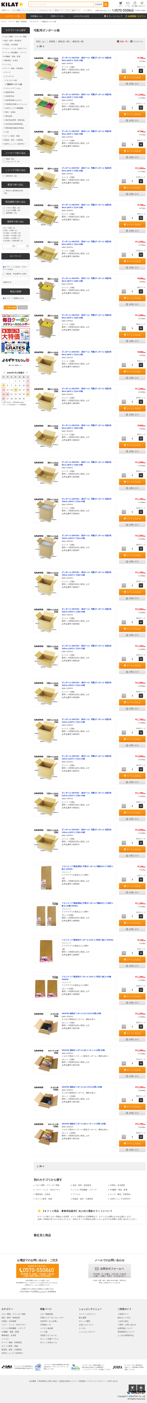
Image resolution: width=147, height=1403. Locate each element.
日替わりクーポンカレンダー (52, 1318)
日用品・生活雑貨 (117, 1185)
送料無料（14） (12, 213)
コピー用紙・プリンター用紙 (47, 1185)
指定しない (41, 41)
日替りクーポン (58, 16)
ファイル (76, 1194)
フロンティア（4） (13, 162)
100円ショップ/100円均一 (121, 1199)
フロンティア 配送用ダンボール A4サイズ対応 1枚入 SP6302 (87, 940)
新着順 (52, 41)
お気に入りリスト (86, 1325)
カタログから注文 (81, 16)
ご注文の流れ (123, 1321)
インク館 (43, 1332)
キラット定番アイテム (49, 1339)
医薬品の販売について (68, 1381)
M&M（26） (10, 159)
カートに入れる (134, 77)
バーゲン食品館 (46, 1328)
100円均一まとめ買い (49, 1321)
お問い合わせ (113, 1381)
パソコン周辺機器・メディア (85, 1190)
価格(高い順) (78, 41)
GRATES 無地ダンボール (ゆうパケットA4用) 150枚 (84, 1124)
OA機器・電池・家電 (119, 1190)
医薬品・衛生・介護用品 (83, 1199)
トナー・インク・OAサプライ (47, 1190)
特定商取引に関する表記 (47, 1381)
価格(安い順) (63, 41)
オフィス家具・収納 (43, 1199)
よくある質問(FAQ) (126, 1335)
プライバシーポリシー (96, 1381)
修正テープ (76, 10)
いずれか (17, 267)
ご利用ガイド (123, 1314)
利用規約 (82, 1381)
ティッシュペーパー (29, 10)
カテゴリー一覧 (13, 16)
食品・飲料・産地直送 (82, 1185)
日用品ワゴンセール (48, 1335)
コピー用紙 (16, 10)
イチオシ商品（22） (13, 208)
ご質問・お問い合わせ (127, 1325)
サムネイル (138, 41)
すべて (7, 267)
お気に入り (132, 83)
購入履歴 (82, 1318)
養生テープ (59, 10)
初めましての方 (124, 1318)
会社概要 (32, 1381)
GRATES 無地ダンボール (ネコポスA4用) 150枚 (82, 1087)
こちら (41, 1292)
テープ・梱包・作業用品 (120, 1194)
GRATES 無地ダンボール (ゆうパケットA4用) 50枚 (83, 1050)
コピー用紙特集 (46, 1314)
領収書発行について (126, 1332)
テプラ (67, 10)
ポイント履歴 (84, 1321)
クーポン (82, 1328)
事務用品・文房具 (42, 1194)
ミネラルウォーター (46, 10)
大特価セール (36, 16)
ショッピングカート (87, 1332)
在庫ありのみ (19, 298)
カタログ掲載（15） (13, 210)
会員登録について (125, 1328)
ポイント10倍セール (48, 1342)
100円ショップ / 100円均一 (12, 1353)
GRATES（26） (12, 176)
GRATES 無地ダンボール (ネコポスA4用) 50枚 (81, 1013)
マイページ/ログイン (87, 1314)
